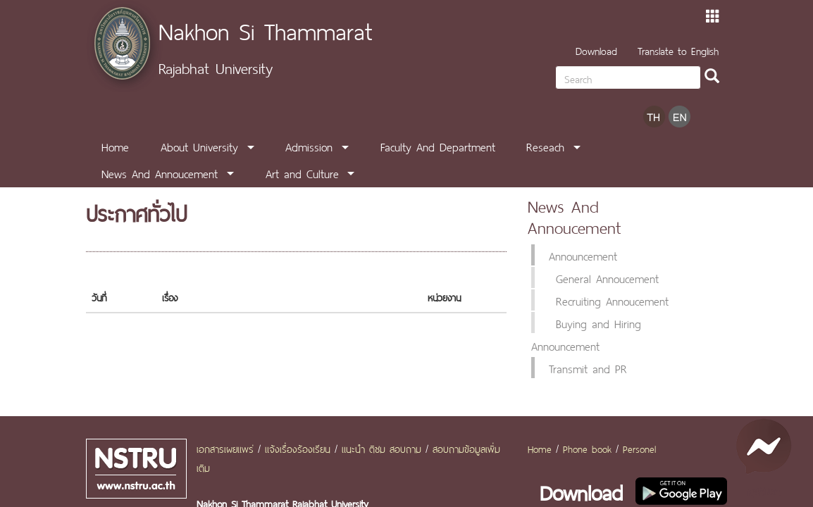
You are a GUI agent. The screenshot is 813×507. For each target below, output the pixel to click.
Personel (639, 448)
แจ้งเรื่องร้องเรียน (297, 448)
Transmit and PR (588, 367)
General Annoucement (607, 277)
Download (596, 49)
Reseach (545, 145)
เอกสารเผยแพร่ (225, 448)
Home (115, 145)
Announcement (583, 254)
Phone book (587, 448)
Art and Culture (302, 172)
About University (199, 145)
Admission (309, 145)
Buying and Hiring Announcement (586, 334)
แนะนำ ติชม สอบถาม (381, 448)
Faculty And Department (437, 145)
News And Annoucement (159, 172)
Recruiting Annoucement (612, 300)
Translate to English (678, 49)
